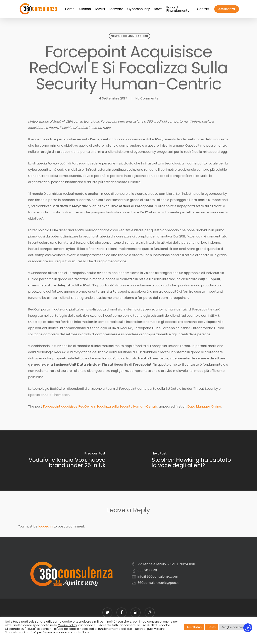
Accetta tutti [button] (194, 627)
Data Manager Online (204, 406)
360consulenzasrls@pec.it (158, 582)
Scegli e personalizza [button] (235, 627)
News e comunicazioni (129, 36)
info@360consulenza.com (158, 576)
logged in (45, 526)
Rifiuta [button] (212, 627)
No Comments (146, 98)
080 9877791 (147, 570)
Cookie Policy (67, 625)
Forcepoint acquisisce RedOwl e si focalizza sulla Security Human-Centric (100, 406)
